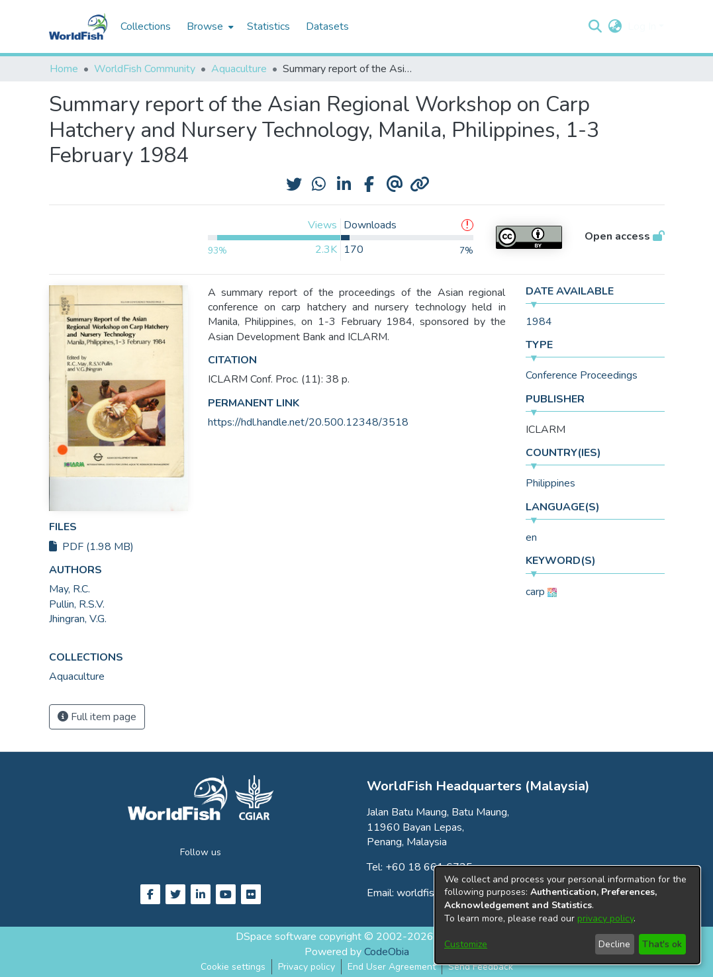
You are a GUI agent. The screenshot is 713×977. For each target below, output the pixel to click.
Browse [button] (205, 26)
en (531, 537)
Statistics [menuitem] (268, 26)
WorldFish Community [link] (144, 69)
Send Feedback (480, 966)
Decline (614, 944)
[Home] (78, 26)
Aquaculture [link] (239, 69)
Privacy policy (306, 966)
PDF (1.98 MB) (91, 546)
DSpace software (276, 936)
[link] (77, 676)
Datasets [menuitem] (327, 26)
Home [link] (64, 69)
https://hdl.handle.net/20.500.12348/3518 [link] (308, 422)
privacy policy (605, 918)
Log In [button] (643, 26)
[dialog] (567, 915)
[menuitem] (209, 26)
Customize (465, 944)
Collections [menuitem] (145, 26)
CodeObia (386, 952)
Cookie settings (233, 966)
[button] (595, 26)
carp (535, 591)
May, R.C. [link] (69, 589)
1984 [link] (539, 321)
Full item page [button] (97, 717)
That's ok (662, 944)
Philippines (550, 483)
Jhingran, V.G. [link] (78, 619)
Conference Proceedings (582, 375)
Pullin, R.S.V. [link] (77, 604)
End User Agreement (392, 966)
